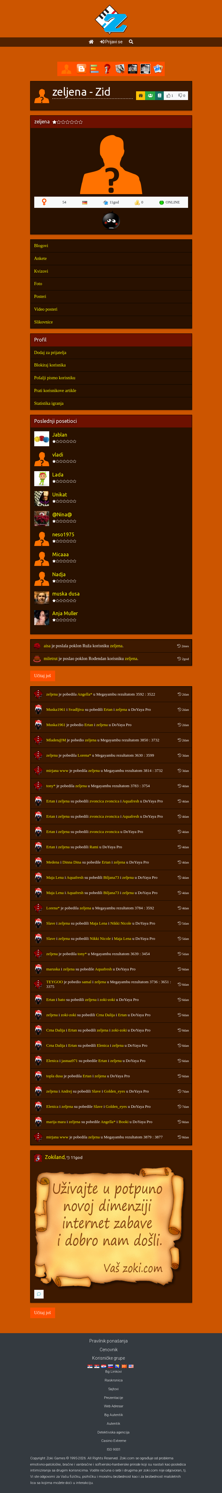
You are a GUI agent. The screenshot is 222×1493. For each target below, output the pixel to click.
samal (86, 981)
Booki (124, 1121)
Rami (94, 847)
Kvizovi (41, 271)
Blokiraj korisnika (50, 365)
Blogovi (41, 245)
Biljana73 (111, 877)
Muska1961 (55, 709)
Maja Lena (55, 877)
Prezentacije (113, 1398)
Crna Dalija (105, 1014)
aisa (47, 646)
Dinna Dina (72, 862)
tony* (51, 785)
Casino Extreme (113, 1441)
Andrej (66, 1091)
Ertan (108, 709)
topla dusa (54, 1076)
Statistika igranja (49, 403)
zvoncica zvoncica (105, 801)
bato (61, 999)
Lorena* (84, 755)
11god (111, 202)
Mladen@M (56, 740)
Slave (50, 923)
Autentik (113, 1424)
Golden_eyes (114, 1091)
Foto (38, 283)
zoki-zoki (107, 999)
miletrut (51, 658)
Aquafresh (130, 801)
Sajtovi (113, 1389)
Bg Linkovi (113, 1372)
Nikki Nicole (120, 923)
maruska (53, 969)
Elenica (103, 1045)
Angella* (85, 694)
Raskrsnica (114, 1380)
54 (64, 202)
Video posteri (46, 309)
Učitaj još (42, 675)
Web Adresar (113, 1406)
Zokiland (55, 1157)
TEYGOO (54, 981)
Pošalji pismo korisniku (54, 378)
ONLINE (169, 202)
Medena (52, 862)
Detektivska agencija (113, 1432)
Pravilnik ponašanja (108, 1340)
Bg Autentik (113, 1415)
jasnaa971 (70, 1060)
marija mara (56, 1121)
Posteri (40, 296)
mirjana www (57, 770)
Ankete (40, 258)
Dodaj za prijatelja (50, 352)
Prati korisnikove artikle (55, 390)
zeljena (116, 646)
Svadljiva (76, 709)
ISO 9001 (113, 1450)
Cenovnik (109, 1349)
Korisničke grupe (108, 1358)
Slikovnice (43, 322)
